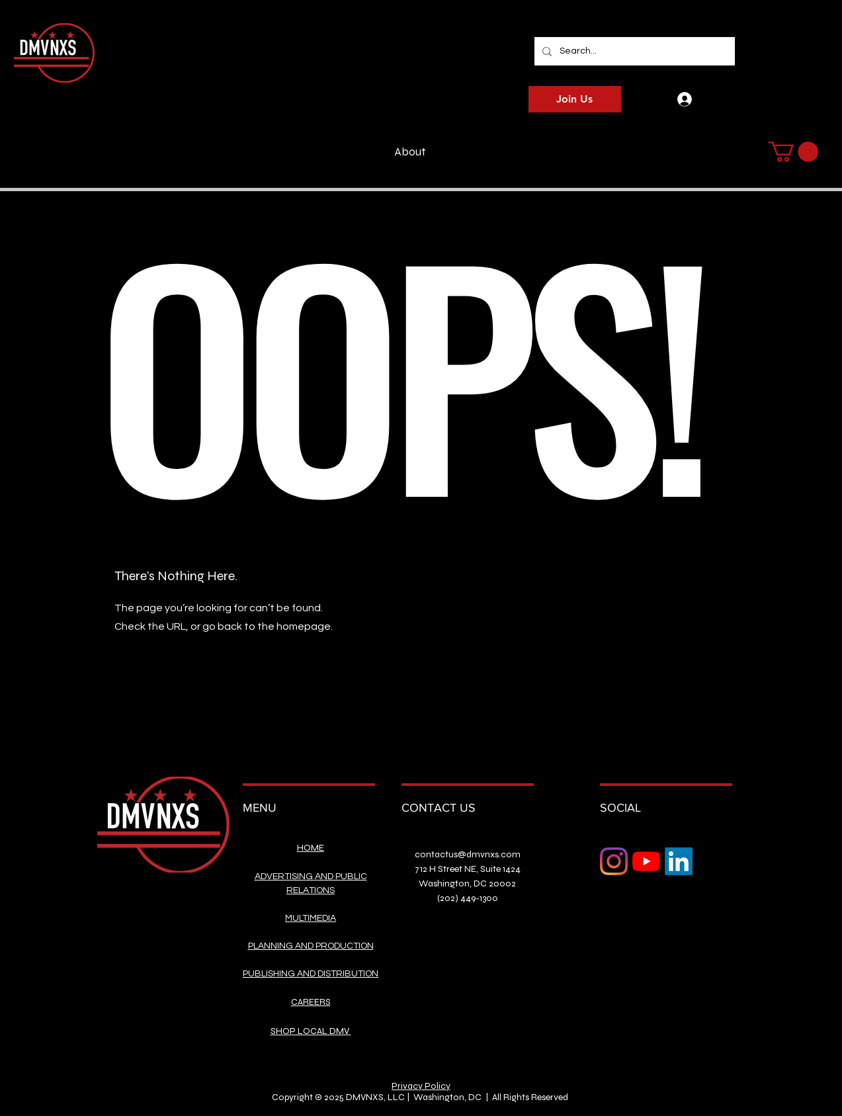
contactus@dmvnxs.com (468, 854)
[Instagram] (614, 861)
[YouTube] (646, 861)
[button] (793, 152)
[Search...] (633, 51)
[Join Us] (574, 99)
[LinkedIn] (679, 861)
